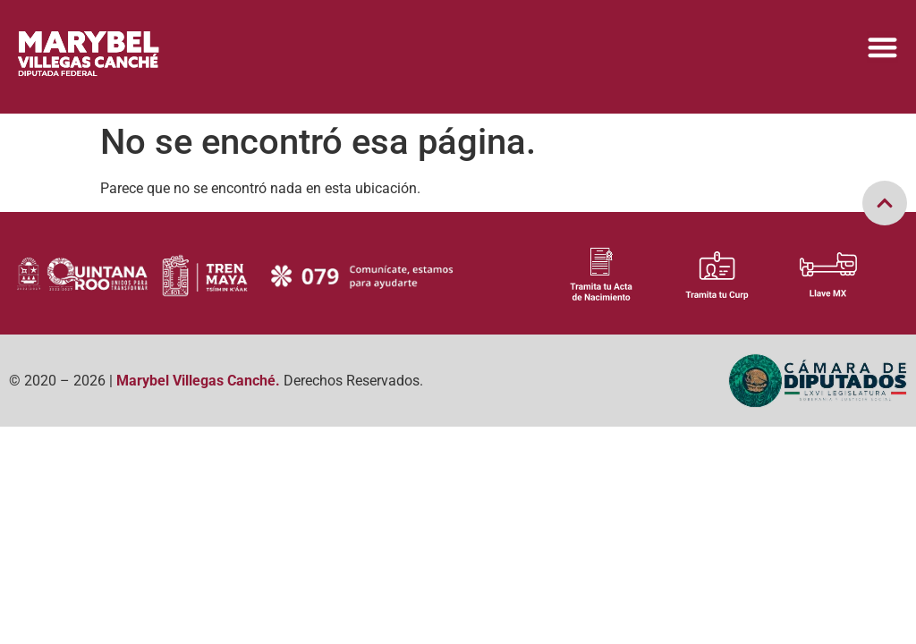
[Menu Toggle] (882, 47)
